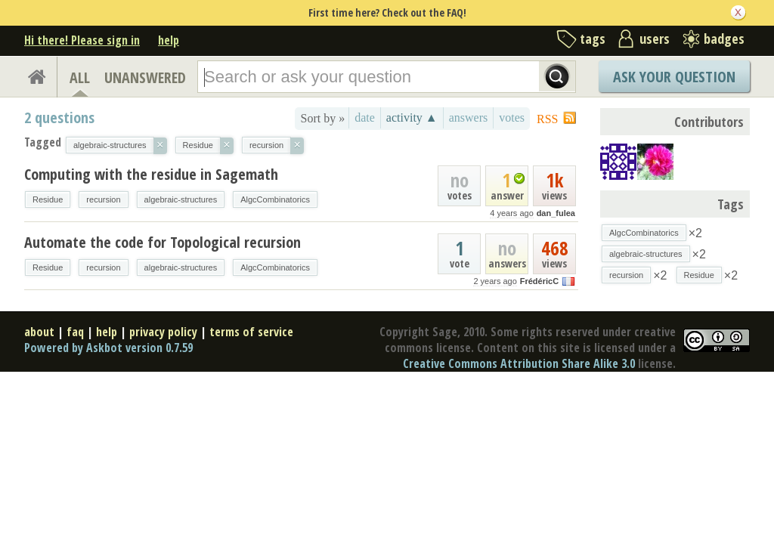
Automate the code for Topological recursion (162, 242)
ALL (80, 77)
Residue (48, 199)
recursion (103, 199)
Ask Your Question (674, 76)
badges (724, 38)
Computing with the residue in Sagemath (151, 174)
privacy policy (163, 331)
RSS (547, 119)
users (654, 38)
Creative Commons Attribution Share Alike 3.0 (519, 363)
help (168, 40)
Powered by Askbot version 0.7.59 (108, 347)
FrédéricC (539, 281)
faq (75, 331)
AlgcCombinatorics (275, 199)
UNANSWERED (145, 77)
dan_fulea (556, 213)
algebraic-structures (181, 199)
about (39, 331)
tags (592, 38)
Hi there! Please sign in (82, 40)
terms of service (251, 331)
